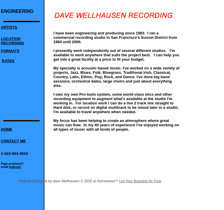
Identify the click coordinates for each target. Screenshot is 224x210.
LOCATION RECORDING (12, 40)
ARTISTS (9, 27)
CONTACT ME (13, 141)
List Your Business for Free (140, 181)
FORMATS (10, 51)
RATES (8, 61)
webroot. (15, 167)
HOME (6, 129)
